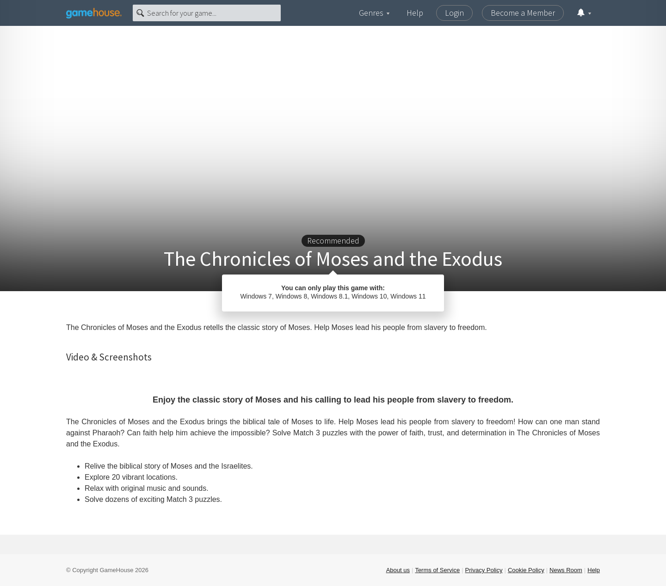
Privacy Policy (484, 570)
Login (454, 12)
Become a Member (523, 12)
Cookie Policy (526, 570)
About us (398, 570)
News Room (565, 570)
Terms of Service (437, 570)
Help (415, 12)
